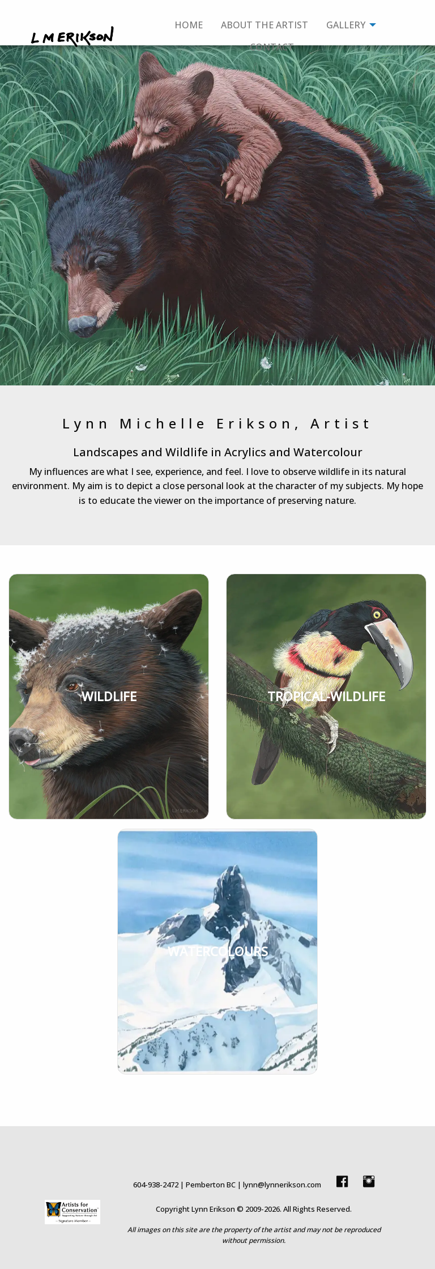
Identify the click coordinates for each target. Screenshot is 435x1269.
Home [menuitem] (188, 25)
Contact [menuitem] (272, 47)
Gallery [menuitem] (345, 25)
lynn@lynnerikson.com (282, 1184)
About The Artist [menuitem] (264, 25)
